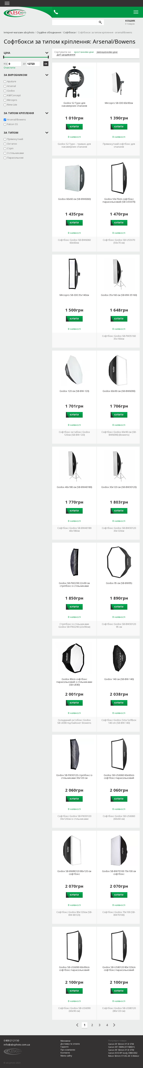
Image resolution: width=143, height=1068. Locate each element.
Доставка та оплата (70, 1043)
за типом (11, 132)
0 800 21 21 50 (11, 1040)
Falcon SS (12, 124)
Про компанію (68, 1049)
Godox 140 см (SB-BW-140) (119, 679)
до (31, 63)
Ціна (7, 53)
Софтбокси (69, 32)
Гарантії (65, 1046)
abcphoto (15, 13)
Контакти (65, 1052)
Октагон (12, 143)
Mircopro (12, 100)
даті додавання (66, 54)
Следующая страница (114, 1025)
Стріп (10, 148)
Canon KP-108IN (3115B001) (121, 1046)
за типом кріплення (19, 113)
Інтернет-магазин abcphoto (19, 32)
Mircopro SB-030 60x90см (119, 103)
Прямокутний (15, 139)
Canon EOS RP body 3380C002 (122, 1052)
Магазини (65, 1040)
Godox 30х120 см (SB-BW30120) (118, 487)
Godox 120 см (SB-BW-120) (74, 391)
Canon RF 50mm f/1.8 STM (121, 1049)
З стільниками (15, 153)
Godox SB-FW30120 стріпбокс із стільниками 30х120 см (74, 776)
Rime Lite (12, 104)
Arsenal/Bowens (16, 119)
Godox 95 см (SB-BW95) (119, 583)
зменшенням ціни (106, 52)
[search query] (74, 22)
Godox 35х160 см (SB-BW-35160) (119, 295)
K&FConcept (14, 95)
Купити (74, 126)
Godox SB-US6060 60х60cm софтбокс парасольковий (119, 776)
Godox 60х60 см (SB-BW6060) (74, 199)
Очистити (9, 67)
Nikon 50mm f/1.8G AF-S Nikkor (123, 1055)
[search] (100, 22)
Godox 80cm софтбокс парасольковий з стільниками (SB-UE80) (74, 682)
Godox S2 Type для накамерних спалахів (74, 104)
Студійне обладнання (49, 32)
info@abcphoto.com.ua (17, 1044)
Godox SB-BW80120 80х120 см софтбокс (74, 872)
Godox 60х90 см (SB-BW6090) (119, 391)
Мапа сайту (66, 1055)
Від (12, 63)
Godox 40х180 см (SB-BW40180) (74, 487)
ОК (46, 64)
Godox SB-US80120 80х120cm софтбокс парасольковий (119, 968)
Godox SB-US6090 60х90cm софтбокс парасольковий (74, 968)
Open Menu (136, 12)
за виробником (15, 75)
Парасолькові (15, 157)
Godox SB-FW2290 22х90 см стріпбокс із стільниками (74, 584)
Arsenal (11, 86)
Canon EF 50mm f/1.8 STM (121, 1044)
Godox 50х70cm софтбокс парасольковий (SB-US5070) (119, 200)
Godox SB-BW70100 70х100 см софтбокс (119, 872)
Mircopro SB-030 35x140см (74, 295)
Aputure (11, 81)
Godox (11, 90)
